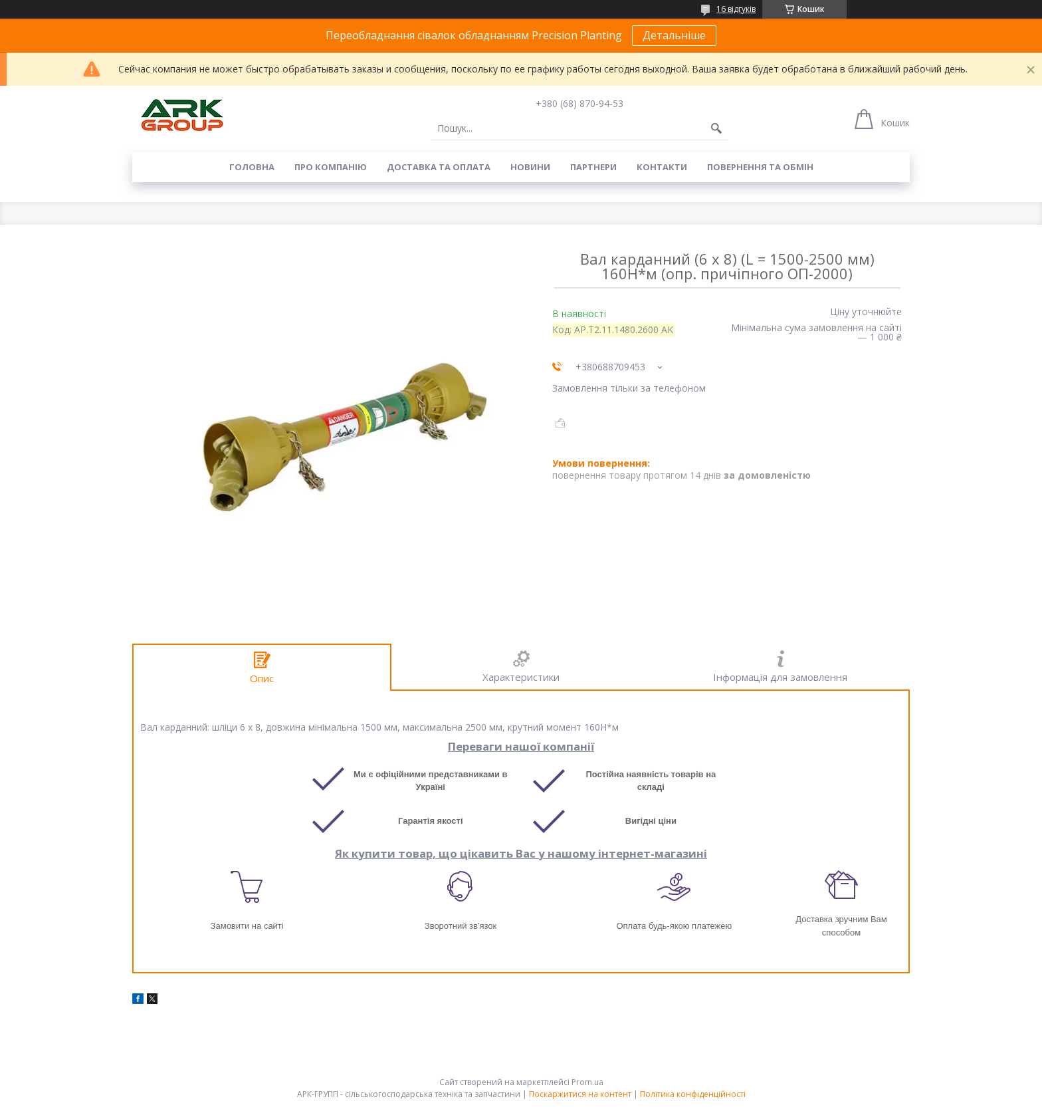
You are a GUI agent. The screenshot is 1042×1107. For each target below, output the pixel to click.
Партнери (593, 167)
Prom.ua (587, 1082)
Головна (251, 167)
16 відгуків (736, 9)
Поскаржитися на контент (580, 1094)
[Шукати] (716, 128)
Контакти (662, 167)
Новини (530, 167)
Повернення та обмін (760, 167)
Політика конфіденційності (693, 1094)
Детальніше (674, 35)
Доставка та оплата (438, 167)
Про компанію (330, 167)
